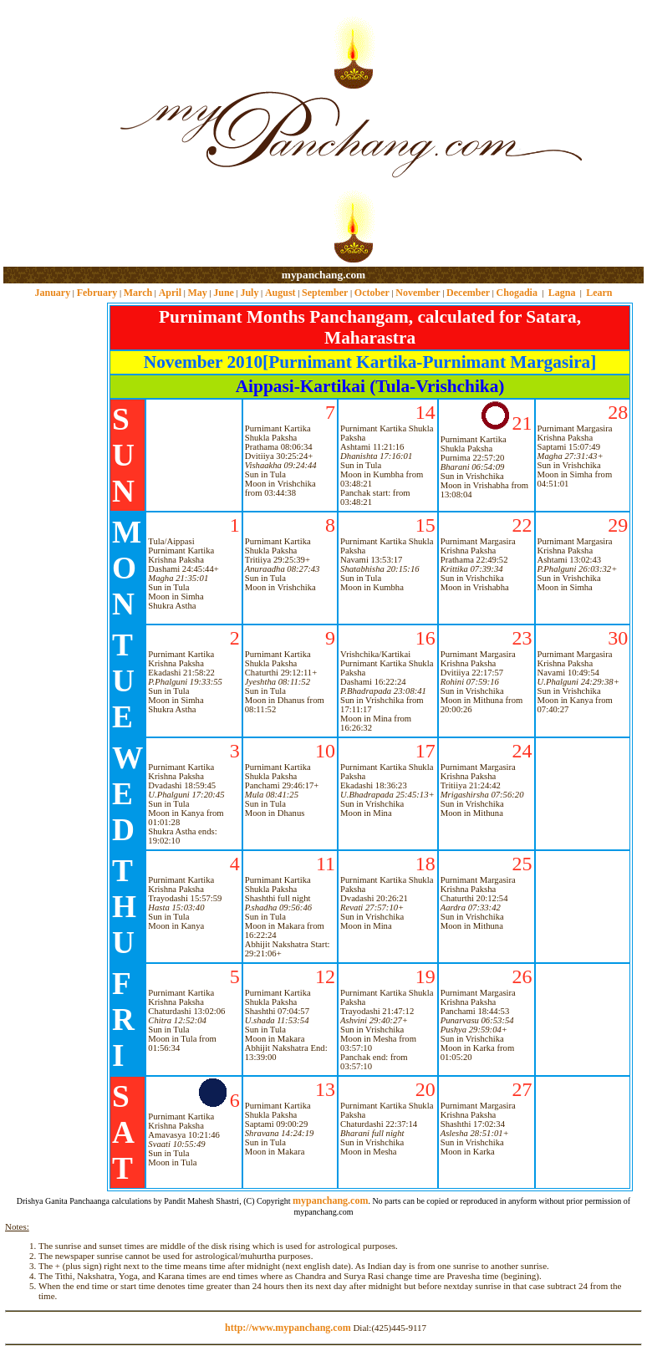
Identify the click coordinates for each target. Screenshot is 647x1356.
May (196, 292)
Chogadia (517, 292)
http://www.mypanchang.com (288, 1327)
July (249, 292)
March (138, 292)
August (280, 292)
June (223, 292)
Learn (599, 292)
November (417, 292)
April (170, 292)
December (468, 292)
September (325, 292)
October (372, 292)
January (52, 292)
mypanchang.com (323, 274)
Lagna (562, 292)
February (97, 292)
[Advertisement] (57, 134)
